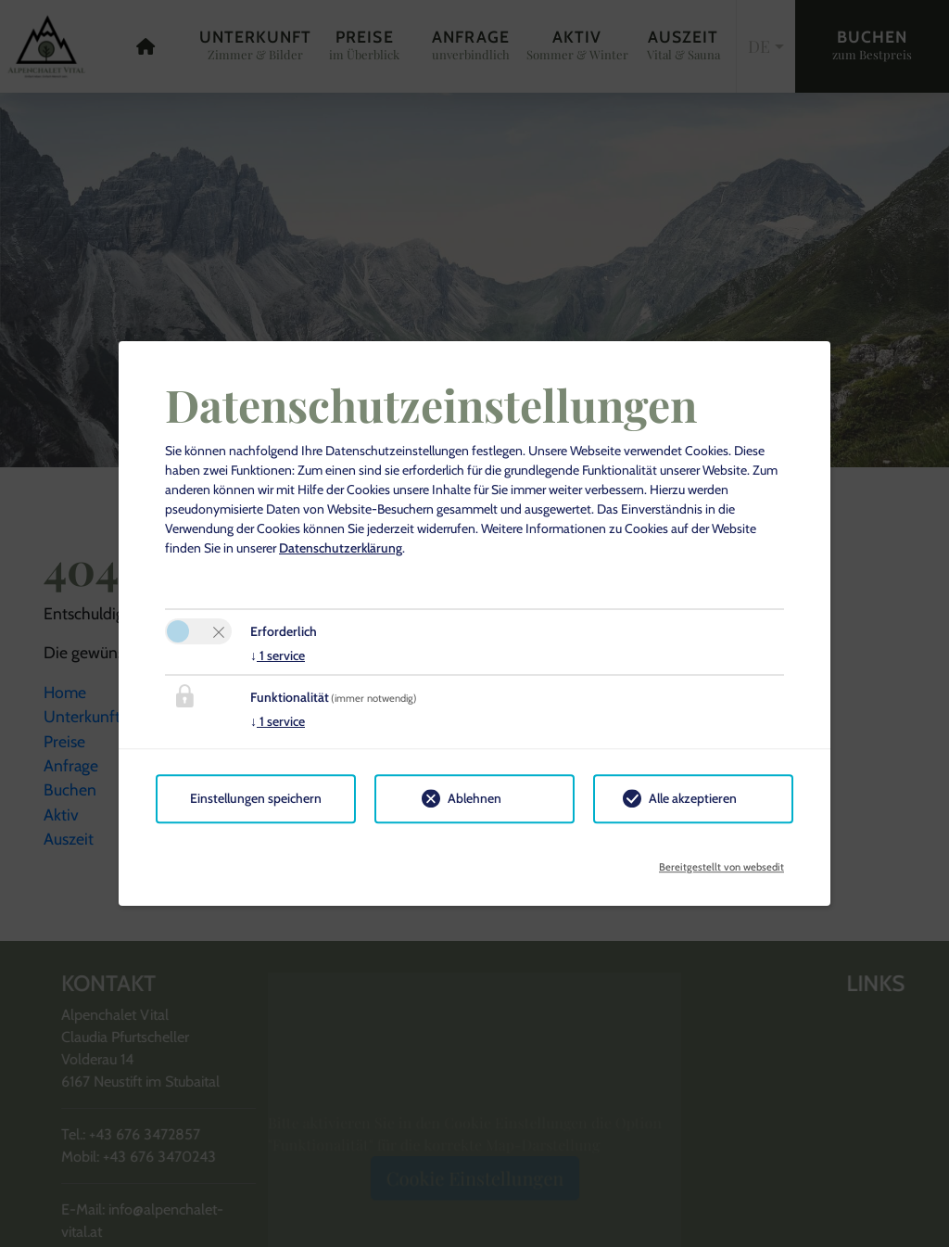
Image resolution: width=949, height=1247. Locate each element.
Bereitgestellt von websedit (721, 861)
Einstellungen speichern (256, 798)
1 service (277, 655)
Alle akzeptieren (693, 798)
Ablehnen (474, 798)
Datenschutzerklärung (340, 548)
